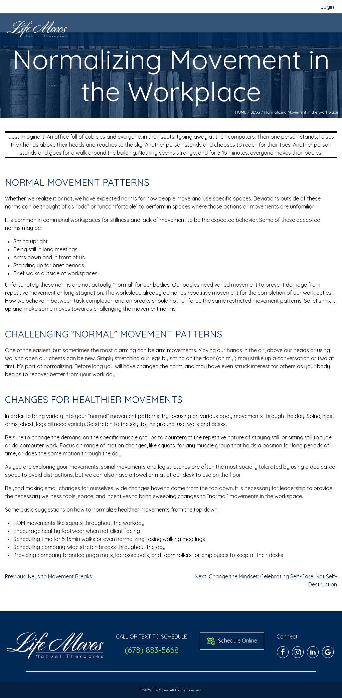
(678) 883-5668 (152, 650)
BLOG (255, 112)
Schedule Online (232, 641)
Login (327, 6)
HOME (240, 112)
